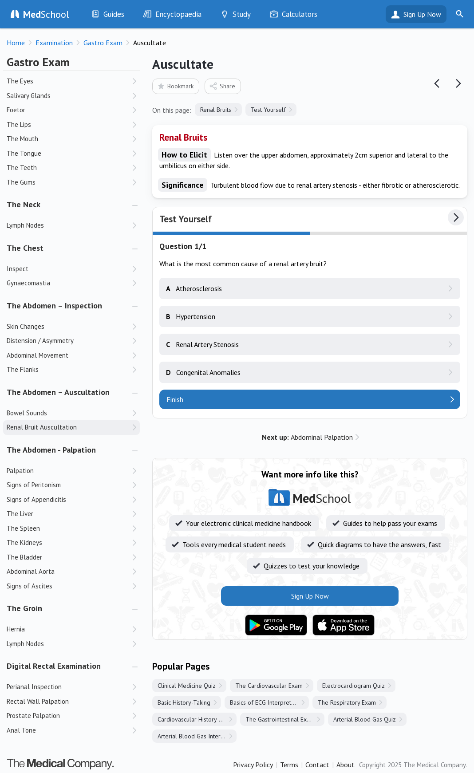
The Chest (25, 248)
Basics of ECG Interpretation (267, 702)
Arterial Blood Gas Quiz (364, 719)
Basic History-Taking (184, 702)
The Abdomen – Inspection (54, 305)
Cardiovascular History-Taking (197, 719)
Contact (317, 764)
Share (222, 86)
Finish (174, 399)
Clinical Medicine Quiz (187, 686)
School (46, 14)
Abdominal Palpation (307, 437)
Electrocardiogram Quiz (353, 686)
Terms (289, 764)
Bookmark (175, 86)
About (345, 764)
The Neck (23, 204)
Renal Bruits (215, 110)
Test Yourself (268, 110)
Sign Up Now (422, 14)
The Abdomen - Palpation (51, 450)
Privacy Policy (253, 764)
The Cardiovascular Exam (269, 686)
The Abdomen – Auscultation (58, 392)
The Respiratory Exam (347, 702)
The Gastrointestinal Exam (280, 719)
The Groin (24, 608)
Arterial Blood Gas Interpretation (197, 736)
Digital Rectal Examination (54, 666)
